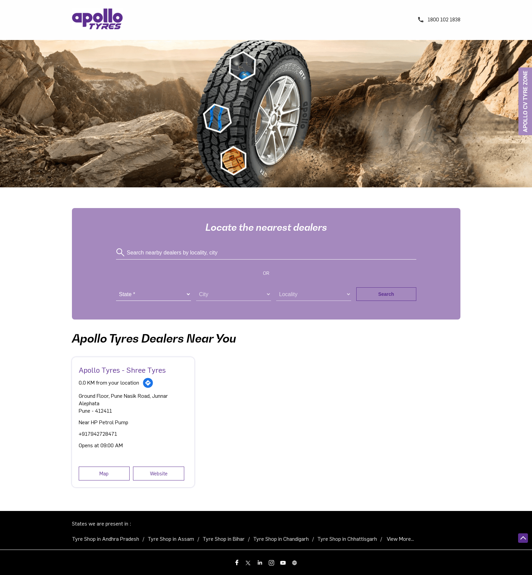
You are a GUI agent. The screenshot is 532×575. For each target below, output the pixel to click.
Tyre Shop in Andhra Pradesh (105, 539)
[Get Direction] (147, 382)
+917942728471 (98, 434)
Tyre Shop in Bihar (224, 539)
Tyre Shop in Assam (171, 539)
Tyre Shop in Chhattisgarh (347, 539)
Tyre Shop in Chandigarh (281, 539)
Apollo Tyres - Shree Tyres (122, 370)
